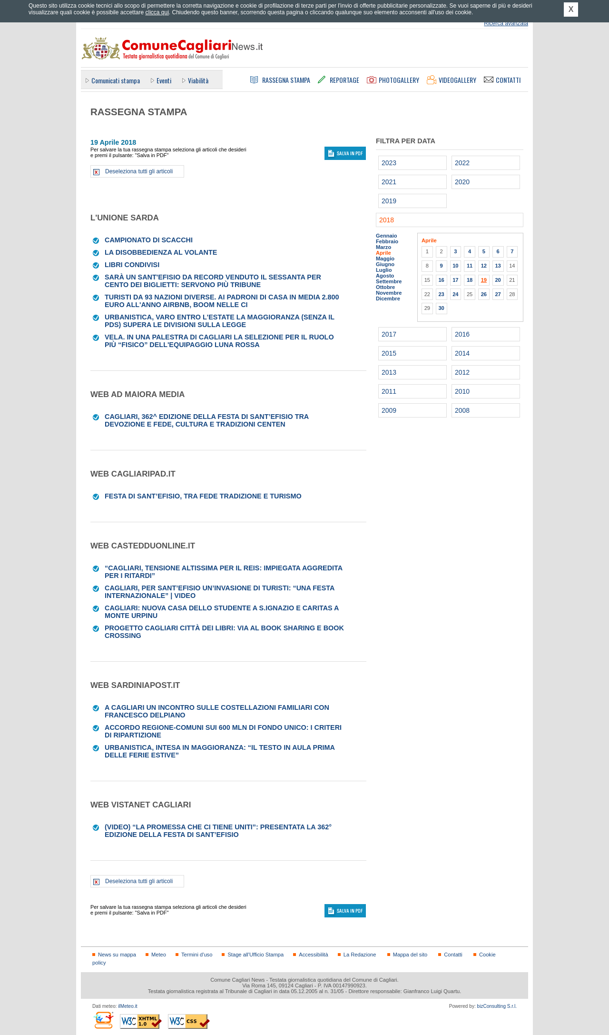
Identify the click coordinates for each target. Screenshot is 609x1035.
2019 (389, 201)
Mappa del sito (410, 954)
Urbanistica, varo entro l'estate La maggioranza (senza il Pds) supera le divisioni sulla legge (219, 320)
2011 (389, 391)
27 (498, 294)
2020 (462, 182)
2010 (462, 391)
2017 (389, 334)
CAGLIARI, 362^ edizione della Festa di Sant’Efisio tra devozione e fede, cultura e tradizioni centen (207, 420)
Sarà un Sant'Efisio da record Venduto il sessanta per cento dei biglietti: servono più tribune (213, 281)
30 (441, 308)
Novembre (389, 293)
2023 (389, 163)
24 (455, 294)
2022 (462, 163)
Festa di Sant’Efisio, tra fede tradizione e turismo (203, 496)
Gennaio (386, 236)
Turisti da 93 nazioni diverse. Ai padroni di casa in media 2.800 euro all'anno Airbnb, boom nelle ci (222, 301)
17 (455, 280)
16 (441, 280)
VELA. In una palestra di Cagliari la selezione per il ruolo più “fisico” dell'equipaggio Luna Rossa (219, 340)
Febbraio (387, 241)
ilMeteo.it (127, 1006)
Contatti (453, 954)
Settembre (389, 281)
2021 (389, 182)
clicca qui (156, 12)
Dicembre (388, 298)
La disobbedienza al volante (161, 252)
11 (469, 266)
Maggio (385, 258)
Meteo (158, 954)
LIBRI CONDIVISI (132, 265)
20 (498, 280)
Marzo (383, 247)
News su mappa (117, 954)
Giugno (385, 264)
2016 (462, 334)
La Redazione (360, 954)
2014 (462, 353)
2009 (389, 410)
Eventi (164, 80)
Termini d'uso (196, 954)
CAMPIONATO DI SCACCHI (149, 240)
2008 (462, 410)
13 (498, 266)
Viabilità (198, 80)
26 (484, 294)
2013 (389, 372)
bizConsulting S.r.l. (497, 1006)
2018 (386, 220)
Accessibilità (313, 954)
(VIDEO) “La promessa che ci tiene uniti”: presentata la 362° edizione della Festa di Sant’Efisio (218, 830)
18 (469, 280)
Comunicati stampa (115, 80)
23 (441, 294)
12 (484, 266)
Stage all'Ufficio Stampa (255, 954)
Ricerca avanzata (506, 23)
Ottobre (385, 287)
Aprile (383, 253)
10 (455, 266)
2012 (462, 372)
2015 (389, 353)
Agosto (385, 276)
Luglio (384, 270)
